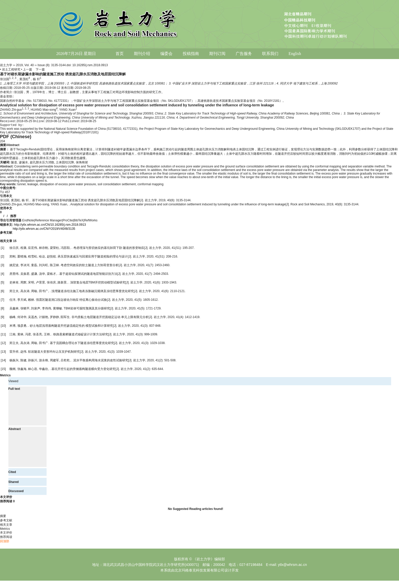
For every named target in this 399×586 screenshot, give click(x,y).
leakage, (33, 186)
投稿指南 (191, 53)
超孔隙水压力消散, (43, 164)
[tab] (199, 147)
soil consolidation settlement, (118, 186)
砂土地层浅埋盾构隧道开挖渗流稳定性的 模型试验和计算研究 (71, 327)
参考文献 (6, 234)
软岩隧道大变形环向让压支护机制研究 (54, 353)
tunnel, (22, 186)
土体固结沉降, (66, 164)
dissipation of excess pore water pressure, (68, 186)
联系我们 (270, 53)
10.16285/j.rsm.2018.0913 (90, 65)
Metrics (5, 377)
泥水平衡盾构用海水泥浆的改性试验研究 (100, 362)
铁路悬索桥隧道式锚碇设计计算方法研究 (80, 336)
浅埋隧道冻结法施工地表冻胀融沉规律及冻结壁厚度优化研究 (92, 293)
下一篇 (40, 69)
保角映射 (82, 164)
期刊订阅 (217, 53)
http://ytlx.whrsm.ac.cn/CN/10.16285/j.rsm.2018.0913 (50, 226)
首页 (120, 53)
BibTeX (78, 222)
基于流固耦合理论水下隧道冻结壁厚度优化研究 (82, 345)
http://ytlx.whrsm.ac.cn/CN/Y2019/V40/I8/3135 (44, 230)
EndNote (28, 222)
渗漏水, (24, 164)
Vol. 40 (29, 65)
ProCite (68, 222)
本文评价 (6, 499)
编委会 (166, 53)
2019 (19, 65)
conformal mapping (150, 186)
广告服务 (244, 53)
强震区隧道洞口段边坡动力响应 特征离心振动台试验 (71, 301)
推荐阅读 (7, 503)
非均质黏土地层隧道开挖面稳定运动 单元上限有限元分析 (110, 319)
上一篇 (27, 69)
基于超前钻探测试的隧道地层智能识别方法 (88, 275)
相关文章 (8, 243)
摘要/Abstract (9, 147)
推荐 (13, 218)
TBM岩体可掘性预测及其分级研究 (87, 310)
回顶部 (4, 543)
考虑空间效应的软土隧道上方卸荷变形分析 (90, 267)
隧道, (15, 164)
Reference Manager (48, 222)
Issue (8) (43, 65)
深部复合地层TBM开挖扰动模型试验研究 (97, 284)
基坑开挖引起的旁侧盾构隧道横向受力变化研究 (83, 371)
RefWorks (90, 222)
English (295, 53)
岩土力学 (6, 65)
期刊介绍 (142, 53)
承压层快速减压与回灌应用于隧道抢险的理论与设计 (93, 258)
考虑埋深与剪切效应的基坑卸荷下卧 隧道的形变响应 (108, 249)
